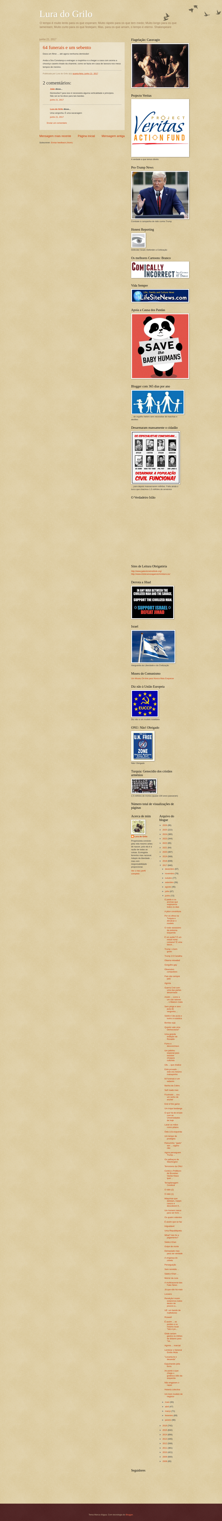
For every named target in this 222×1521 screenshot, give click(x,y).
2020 (165, 852)
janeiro (168, 1420)
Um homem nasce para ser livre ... (173, 1211)
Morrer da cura (171, 1278)
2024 (165, 834)
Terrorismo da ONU (173, 1166)
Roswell (168, 1317)
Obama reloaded (172, 960)
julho (167, 891)
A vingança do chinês (171, 1259)
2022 (165, 843)
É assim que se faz (173, 1222)
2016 (165, 1425)
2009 (165, 1457)
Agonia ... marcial (172, 1345)
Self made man (172, 1090)
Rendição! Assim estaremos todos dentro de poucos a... (173, 1302)
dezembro (170, 869)
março (168, 1411)
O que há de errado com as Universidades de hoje (174, 1116)
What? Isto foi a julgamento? (172, 1236)
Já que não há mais (174, 1289)
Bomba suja (170, 1023)
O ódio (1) (169, 1194)
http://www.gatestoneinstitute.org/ (146, 571)
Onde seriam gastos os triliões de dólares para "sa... (173, 1337)
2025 (165, 830)
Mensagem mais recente (55, 136)
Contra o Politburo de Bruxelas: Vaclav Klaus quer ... (173, 1174)
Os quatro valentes (173, 1217)
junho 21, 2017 (57, 100)
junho (168, 895)
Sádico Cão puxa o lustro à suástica (173, 1017)
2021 (165, 847)
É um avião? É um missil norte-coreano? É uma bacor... (173, 941)
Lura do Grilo (66, 14)
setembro (169, 882)
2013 (165, 1439)
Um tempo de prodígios (171, 1137)
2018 (165, 861)
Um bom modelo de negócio (174, 1395)
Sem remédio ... (172, 1269)
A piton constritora (173, 911)
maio (167, 1402)
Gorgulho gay (171, 965)
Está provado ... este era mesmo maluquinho (173, 1072)
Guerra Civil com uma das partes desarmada (173, 990)
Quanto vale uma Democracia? (172, 1028)
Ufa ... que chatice (173, 1065)
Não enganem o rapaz (172, 1383)
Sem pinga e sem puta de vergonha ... (173, 1009)
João (52, 89)
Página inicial (86, 136)
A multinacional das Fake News (173, 1283)
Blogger (129, 1514)
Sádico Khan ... (172, 1274)
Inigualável (170, 1226)
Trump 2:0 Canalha (173, 956)
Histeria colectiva (172, 1389)
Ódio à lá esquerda (173, 1132)
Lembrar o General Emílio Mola (173, 1351)
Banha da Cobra (172, 1085)
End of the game (172, 1104)
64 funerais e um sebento (67, 47)
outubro (169, 878)
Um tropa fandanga (173, 1108)
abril (167, 1406)
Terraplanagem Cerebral (171, 1184)
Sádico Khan (170, 1242)
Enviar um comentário (57, 123)
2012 (165, 1443)
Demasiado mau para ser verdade (174, 1252)
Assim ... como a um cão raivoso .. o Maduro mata (174, 999)
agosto (168, 887)
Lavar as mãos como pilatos (172, 1125)
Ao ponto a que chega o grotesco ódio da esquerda (173, 1374)
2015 (165, 1430)
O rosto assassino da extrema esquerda (173, 930)
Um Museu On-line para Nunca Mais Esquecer (152, 678)
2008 (165, 1461)
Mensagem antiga (113, 136)
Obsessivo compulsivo (171, 970)
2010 (165, 1452)
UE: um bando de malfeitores (173, 1311)
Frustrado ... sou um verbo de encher (172, 1097)
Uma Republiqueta (173, 1230)
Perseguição (170, 1265)
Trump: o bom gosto (171, 950)
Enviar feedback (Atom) (62, 142)
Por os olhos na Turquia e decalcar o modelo (172, 919)
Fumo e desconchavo (172, 1044)
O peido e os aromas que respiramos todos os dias (172, 903)
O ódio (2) (169, 1189)
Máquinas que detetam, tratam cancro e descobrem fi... (173, 1202)
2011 (165, 1448)
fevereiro (169, 1415)
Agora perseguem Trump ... (173, 1153)
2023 (165, 838)
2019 (165, 856)
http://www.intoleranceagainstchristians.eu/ (150, 574)
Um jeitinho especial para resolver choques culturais (172, 1055)
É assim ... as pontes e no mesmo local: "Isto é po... (172, 1325)
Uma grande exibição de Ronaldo (171, 1036)
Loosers (168, 1294)
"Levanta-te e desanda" (171, 1358)
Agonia (168, 983)
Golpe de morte (172, 1246)
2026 (165, 825)
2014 (165, 1434)
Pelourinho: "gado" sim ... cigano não (173, 1145)
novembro (170, 873)
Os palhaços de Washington (172, 1160)
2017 (165, 865)
